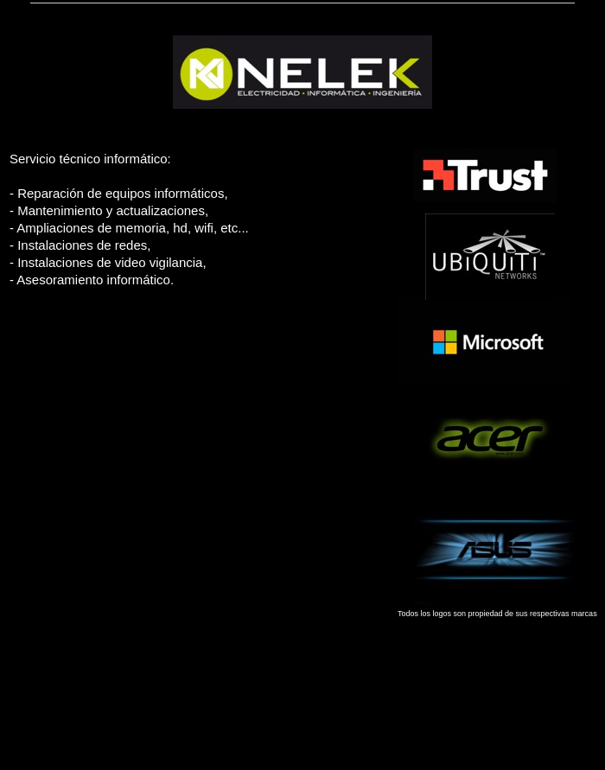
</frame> (180, 510)
